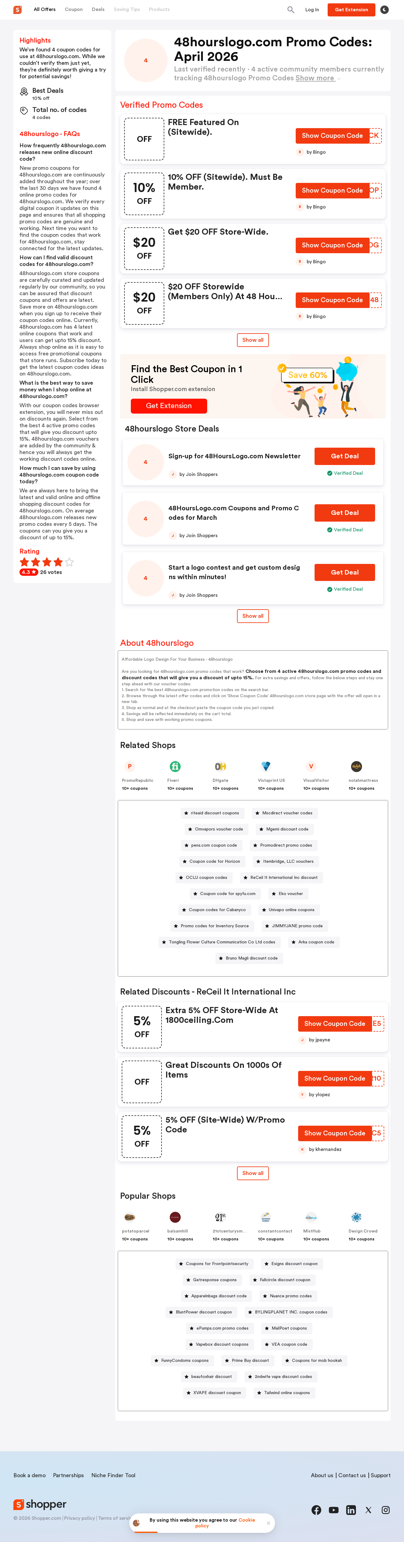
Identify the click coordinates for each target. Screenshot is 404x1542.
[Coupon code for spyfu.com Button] (225, 894)
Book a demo (29, 1475)
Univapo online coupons (292, 910)
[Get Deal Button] (344, 456)
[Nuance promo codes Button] (288, 1296)
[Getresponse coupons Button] (212, 1280)
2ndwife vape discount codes (283, 1377)
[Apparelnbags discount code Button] (216, 1296)
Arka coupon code (316, 942)
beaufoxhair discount (211, 1377)
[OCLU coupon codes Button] (204, 877)
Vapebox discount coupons (222, 1344)
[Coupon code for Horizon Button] (212, 861)
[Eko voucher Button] (288, 894)
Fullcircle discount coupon (285, 1280)
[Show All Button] (253, 1173)
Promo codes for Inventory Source (215, 926)
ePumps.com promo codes (223, 1328)
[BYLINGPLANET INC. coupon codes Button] (289, 1312)
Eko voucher (291, 894)
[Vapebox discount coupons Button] (220, 1344)
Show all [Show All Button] (252, 340)
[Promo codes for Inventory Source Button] (212, 926)
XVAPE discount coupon (217, 1393)
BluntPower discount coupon (204, 1312)
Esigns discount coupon (294, 1264)
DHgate (220, 780)
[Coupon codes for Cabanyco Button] (215, 910)
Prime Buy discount (250, 1360)
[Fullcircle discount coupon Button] (282, 1280)
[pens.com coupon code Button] (211, 845)
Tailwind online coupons (287, 1393)
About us (322, 1475)
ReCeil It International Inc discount (284, 878)
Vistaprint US (271, 780)
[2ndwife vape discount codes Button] (281, 1377)
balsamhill (177, 1231)
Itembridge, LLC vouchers (288, 861)
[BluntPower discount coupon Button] (201, 1312)
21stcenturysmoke (231, 1231)
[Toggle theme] (384, 9)
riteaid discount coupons (215, 813)
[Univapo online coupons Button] (289, 910)
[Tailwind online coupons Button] (284, 1393)
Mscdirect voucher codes (287, 813)
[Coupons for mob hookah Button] (314, 1360)
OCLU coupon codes (206, 878)
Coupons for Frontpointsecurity (217, 1264)
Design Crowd (363, 1231)
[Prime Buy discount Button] (247, 1360)
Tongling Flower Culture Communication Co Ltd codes (222, 942)
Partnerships (68, 1475)
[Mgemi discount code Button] (285, 829)
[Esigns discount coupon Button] (292, 1264)
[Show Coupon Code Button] (333, 137)
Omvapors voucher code (219, 829)
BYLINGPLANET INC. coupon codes (291, 1312)
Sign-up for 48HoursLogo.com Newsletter (235, 456)
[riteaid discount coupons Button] (213, 813)
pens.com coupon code (214, 845)
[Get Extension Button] (169, 406)
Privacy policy (79, 1518)
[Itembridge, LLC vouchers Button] (286, 861)
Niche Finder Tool (113, 1475)
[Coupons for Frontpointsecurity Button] (215, 1264)
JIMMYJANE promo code (297, 926)
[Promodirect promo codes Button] (284, 845)
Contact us (352, 1475)
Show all (252, 1173)
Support (381, 1475)
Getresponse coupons (215, 1280)
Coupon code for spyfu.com (228, 894)
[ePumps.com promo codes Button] (220, 1328)
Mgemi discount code (287, 829)
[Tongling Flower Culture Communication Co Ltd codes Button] (219, 942)
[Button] (312, 9)
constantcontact (275, 1231)
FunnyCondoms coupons (185, 1360)
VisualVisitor (316, 780)
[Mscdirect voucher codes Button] (285, 813)
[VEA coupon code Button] (287, 1344)
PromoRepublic (137, 780)
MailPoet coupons (289, 1328)
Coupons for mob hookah (317, 1360)
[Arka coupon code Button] (314, 942)
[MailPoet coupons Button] (286, 1328)
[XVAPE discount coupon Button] (214, 1393)
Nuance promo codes (291, 1296)
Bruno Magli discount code (252, 958)
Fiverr (173, 780)
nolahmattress (363, 780)
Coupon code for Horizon (215, 861)
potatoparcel (135, 1231)
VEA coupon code (289, 1344)
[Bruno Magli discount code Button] (249, 958)
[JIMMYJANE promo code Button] (295, 926)
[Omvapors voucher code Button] (217, 829)
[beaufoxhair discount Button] (209, 1377)
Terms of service (116, 1518)
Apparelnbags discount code (219, 1296)
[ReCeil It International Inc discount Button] (281, 877)
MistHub (312, 1231)
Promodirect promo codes (286, 845)
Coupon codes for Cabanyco (217, 910)
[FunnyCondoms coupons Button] (182, 1360)
